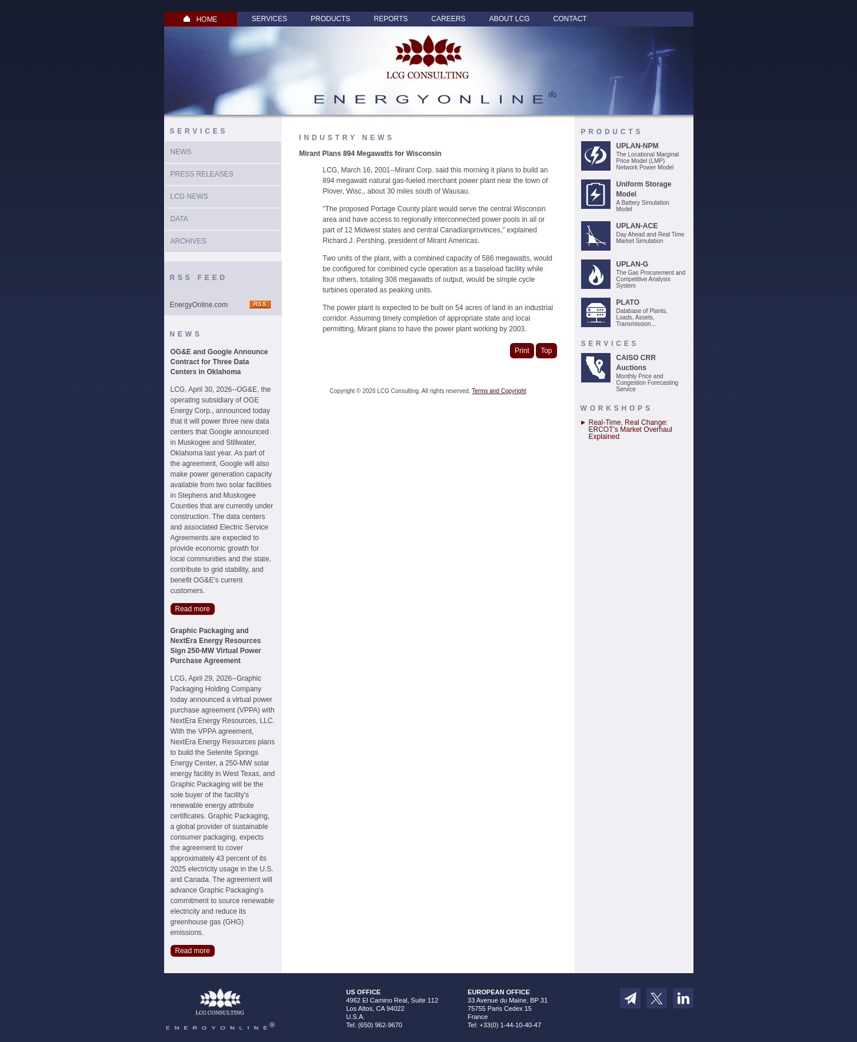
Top (546, 351)
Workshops (617, 408)
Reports (391, 19)
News (181, 152)
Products (330, 19)
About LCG (509, 19)
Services (269, 19)
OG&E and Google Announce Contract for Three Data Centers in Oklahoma (219, 362)
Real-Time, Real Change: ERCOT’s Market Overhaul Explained (630, 429)
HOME (201, 19)
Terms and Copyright (499, 391)
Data (179, 219)
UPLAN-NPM (637, 146)
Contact (570, 19)
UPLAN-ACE (637, 226)
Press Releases (202, 174)
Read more (192, 609)
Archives (188, 241)
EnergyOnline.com (199, 305)
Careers (448, 19)
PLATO (628, 302)
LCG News (189, 196)
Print (522, 351)
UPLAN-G (632, 264)
